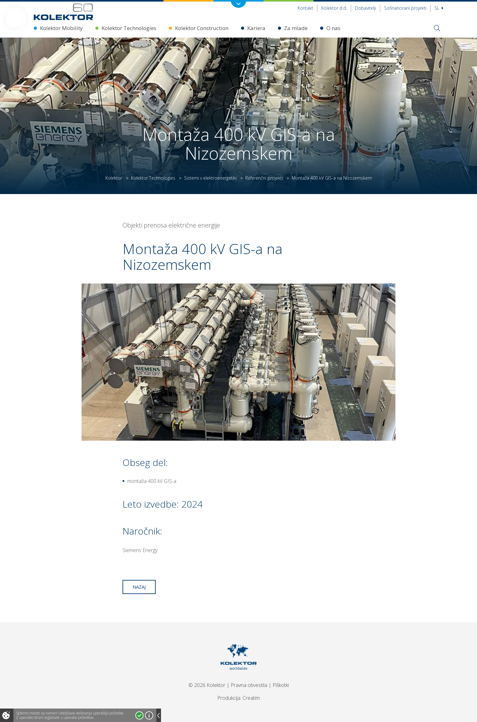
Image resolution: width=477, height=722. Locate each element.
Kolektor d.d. (334, 8)
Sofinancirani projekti (405, 8)
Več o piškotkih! (149, 715)
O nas (333, 28)
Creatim (251, 697)
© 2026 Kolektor (206, 685)
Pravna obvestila (249, 685)
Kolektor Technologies (129, 28)
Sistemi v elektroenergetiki (210, 178)
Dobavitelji (365, 8)
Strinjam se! (139, 715)
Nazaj (139, 587)
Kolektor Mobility (61, 28)
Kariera (256, 28)
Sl (438, 8)
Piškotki (281, 685)
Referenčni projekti (264, 178)
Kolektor (113, 178)
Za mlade (296, 28)
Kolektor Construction (201, 28)
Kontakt (305, 8)
